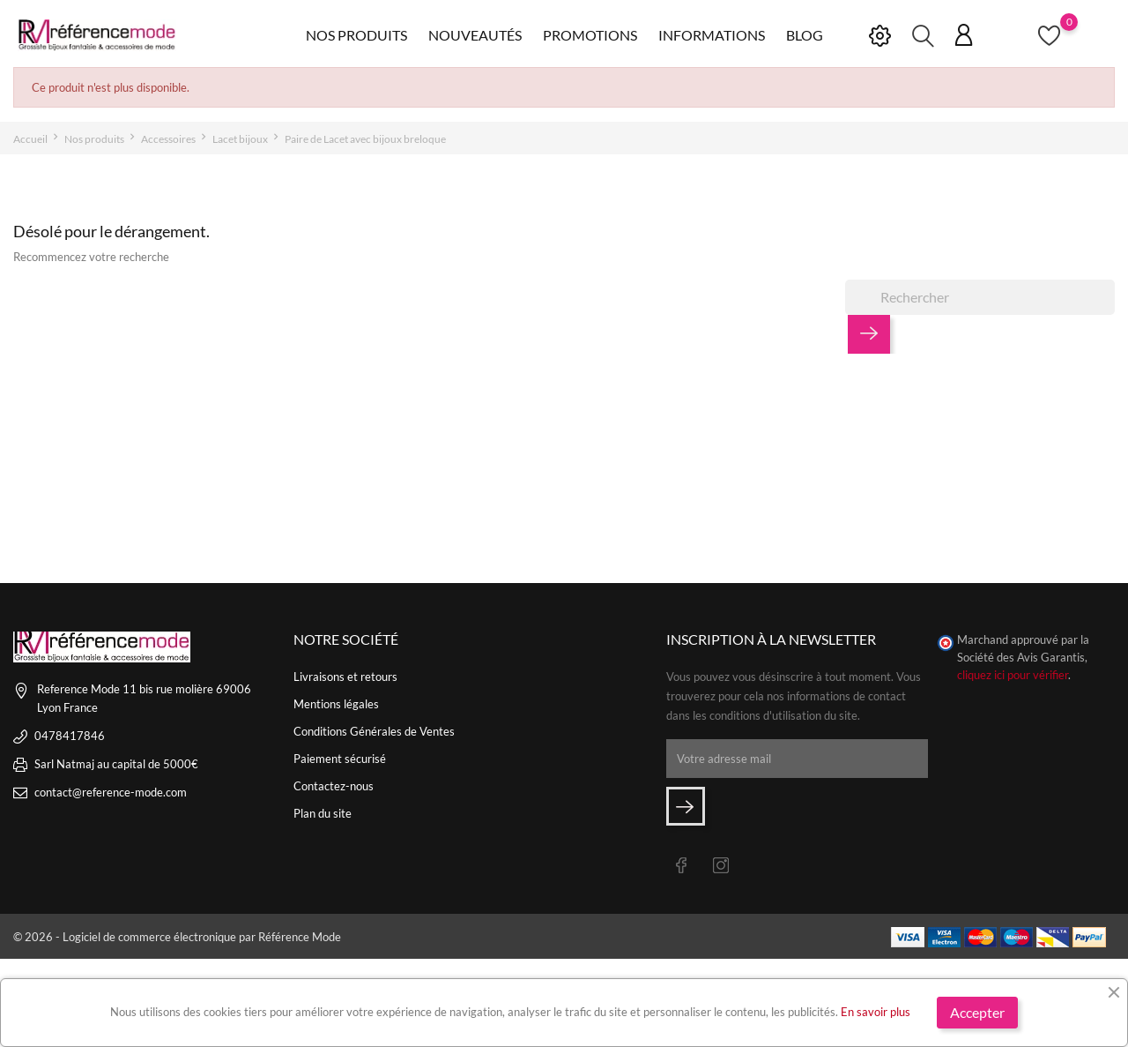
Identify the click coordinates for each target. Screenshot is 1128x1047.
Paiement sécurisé (339, 759)
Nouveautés (475, 34)
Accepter (977, 1012)
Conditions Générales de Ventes (374, 731)
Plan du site (322, 813)
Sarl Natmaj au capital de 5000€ (116, 764)
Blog (804, 34)
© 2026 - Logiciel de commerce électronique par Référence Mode (177, 937)
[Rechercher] (980, 297)
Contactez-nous (333, 786)
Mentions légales (336, 704)
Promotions (590, 34)
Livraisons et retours (345, 676)
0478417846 (69, 736)
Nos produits (356, 34)
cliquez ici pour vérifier (1012, 675)
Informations (711, 34)
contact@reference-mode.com (110, 792)
